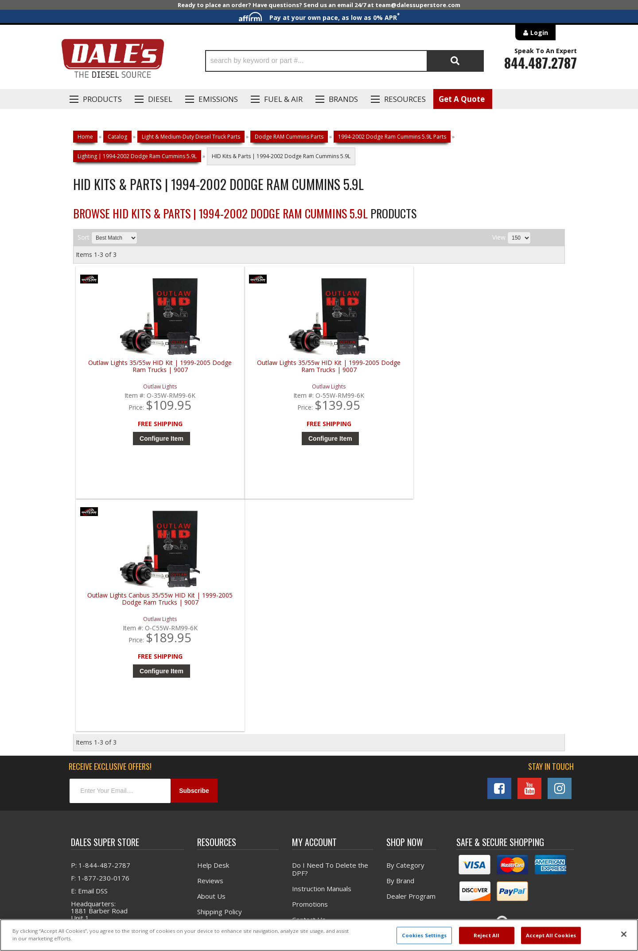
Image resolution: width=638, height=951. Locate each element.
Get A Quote (462, 99)
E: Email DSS (89, 664)
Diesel (160, 99)
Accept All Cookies (551, 935)
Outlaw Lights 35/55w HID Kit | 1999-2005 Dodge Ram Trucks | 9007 (137, 370)
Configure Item (139, 438)
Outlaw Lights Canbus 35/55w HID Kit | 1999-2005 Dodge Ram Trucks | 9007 (383, 370)
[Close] (624, 934)
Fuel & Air (283, 99)
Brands (343, 99)
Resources (405, 99)
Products (102, 99)
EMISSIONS (218, 99)
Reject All (486, 935)
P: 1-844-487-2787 (100, 638)
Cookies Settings (424, 935)
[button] (344, 61)
